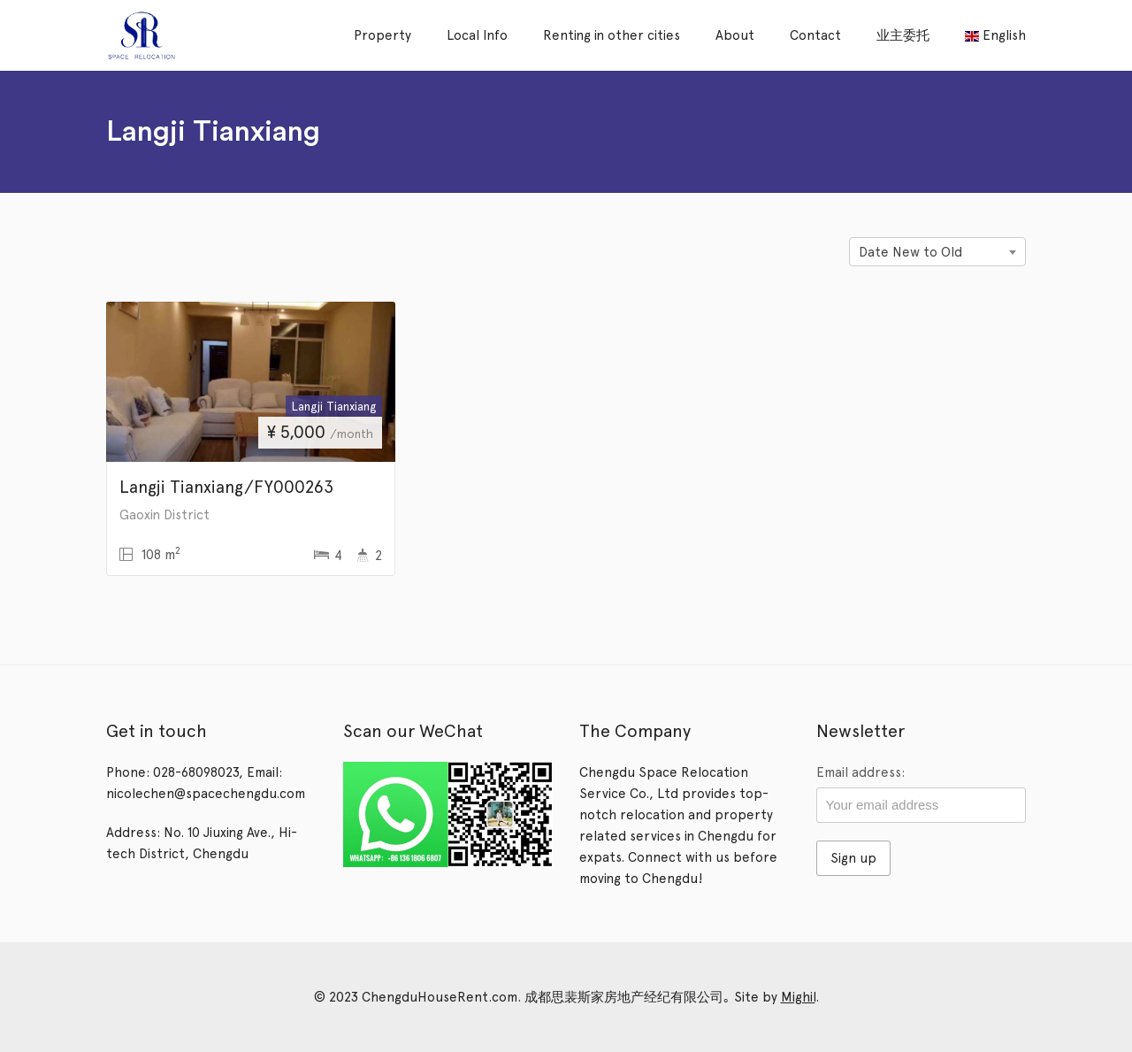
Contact (815, 35)
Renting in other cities (611, 35)
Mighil (798, 997)
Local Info (477, 35)
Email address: (860, 772)
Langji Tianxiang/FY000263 (226, 486)
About (734, 35)
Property (382, 35)
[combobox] (937, 251)
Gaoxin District (164, 515)
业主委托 (902, 35)
